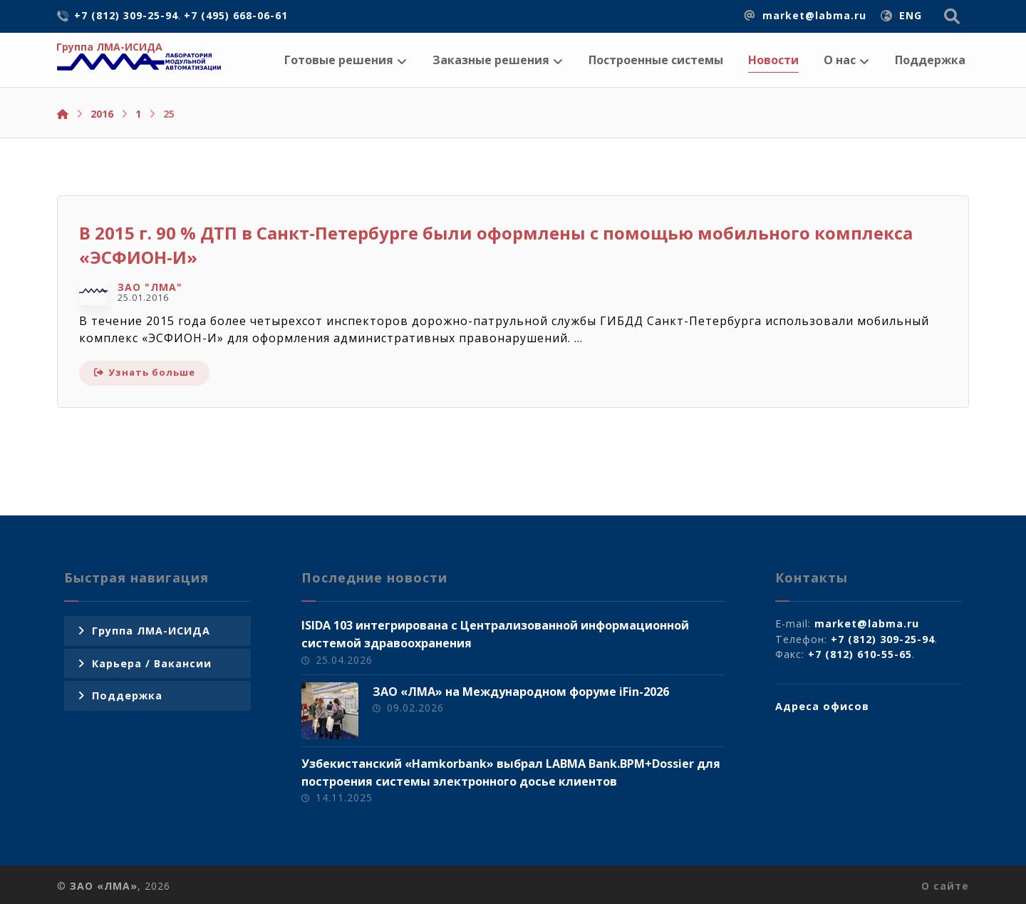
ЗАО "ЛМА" (150, 287)
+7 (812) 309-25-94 (883, 639)
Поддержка (127, 695)
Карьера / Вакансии (152, 663)
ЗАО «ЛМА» (104, 886)
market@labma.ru (866, 623)
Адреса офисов (822, 706)
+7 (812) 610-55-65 (860, 654)
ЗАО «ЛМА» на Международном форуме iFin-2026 (521, 691)
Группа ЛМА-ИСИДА (151, 630)
